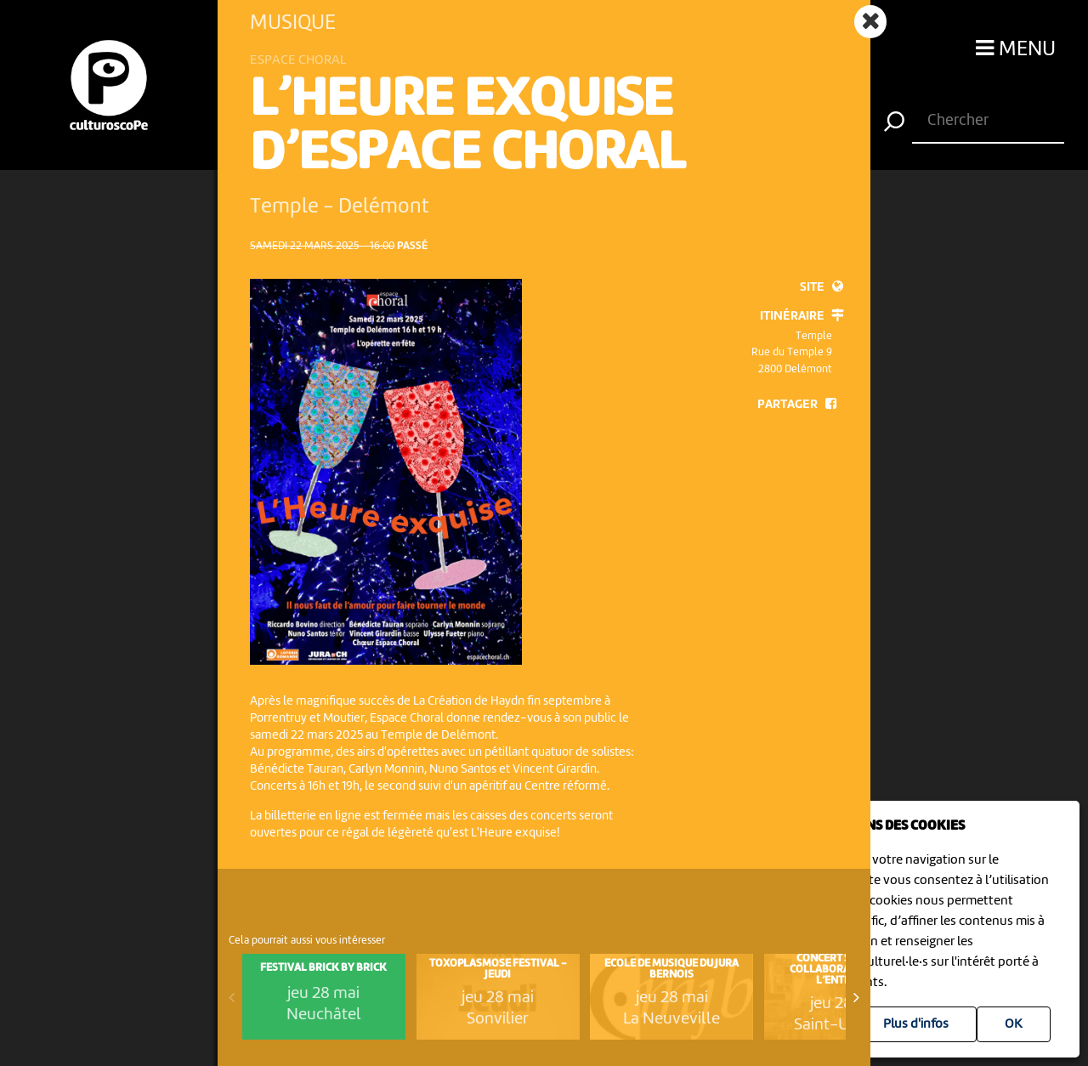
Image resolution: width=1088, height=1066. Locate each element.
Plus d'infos (916, 1024)
